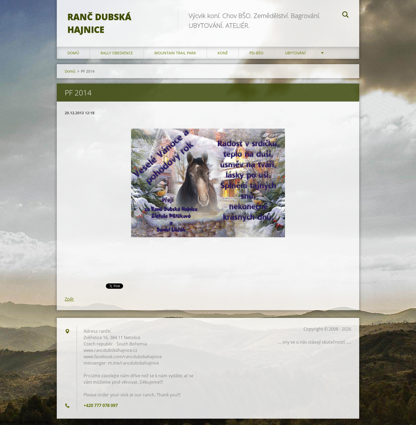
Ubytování (295, 52)
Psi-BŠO (256, 52)
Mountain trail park (175, 52)
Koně (223, 52)
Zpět (69, 299)
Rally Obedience (117, 52)
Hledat (345, 15)
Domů (73, 52)
